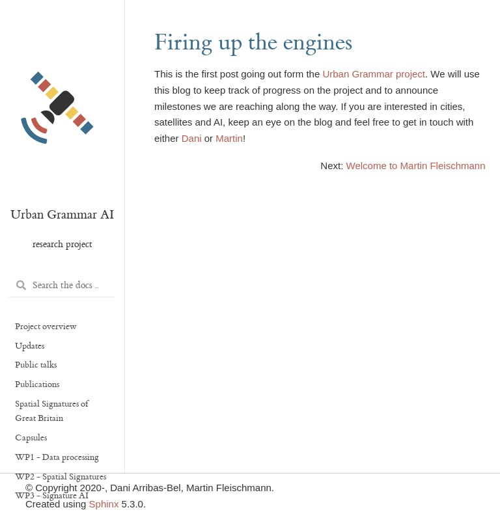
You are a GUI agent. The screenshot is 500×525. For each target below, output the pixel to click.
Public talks (36, 365)
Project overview (46, 326)
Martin (229, 138)
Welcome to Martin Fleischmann (416, 165)
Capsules (31, 438)
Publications (37, 384)
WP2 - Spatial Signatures (60, 477)
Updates (29, 346)
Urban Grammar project (373, 73)
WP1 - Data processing (57, 457)
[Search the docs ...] (62, 285)
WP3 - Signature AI (52, 496)
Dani (192, 138)
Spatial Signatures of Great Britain (51, 411)
